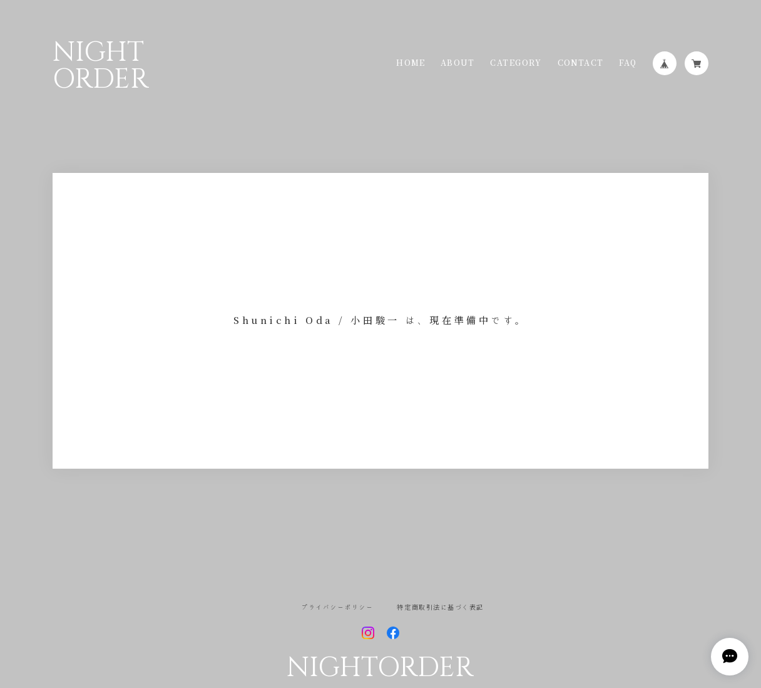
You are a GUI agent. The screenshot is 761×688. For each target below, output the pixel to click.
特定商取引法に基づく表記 (440, 607)
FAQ (627, 63)
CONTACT (580, 63)
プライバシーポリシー (337, 607)
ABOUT (457, 63)
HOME (410, 63)
